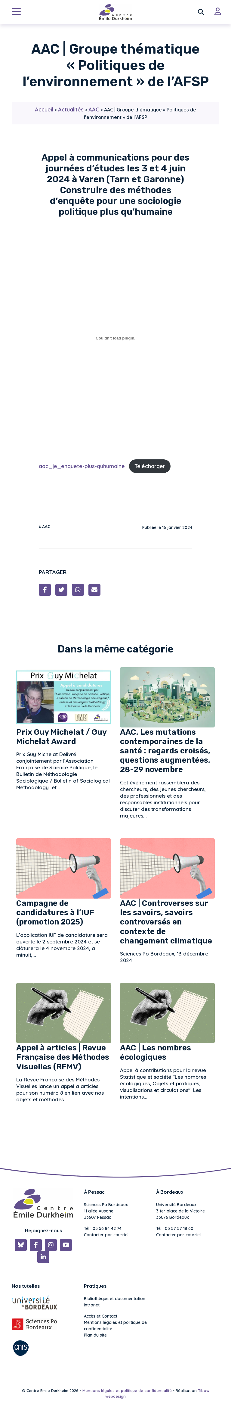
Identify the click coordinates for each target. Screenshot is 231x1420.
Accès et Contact (100, 1316)
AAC (93, 109)
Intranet (92, 1305)
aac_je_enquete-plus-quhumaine (82, 466)
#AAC (44, 526)
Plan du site (95, 1335)
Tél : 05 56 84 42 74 (103, 1228)
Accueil (44, 109)
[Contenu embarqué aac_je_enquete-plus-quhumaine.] (115, 338)
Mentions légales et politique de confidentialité (115, 1325)
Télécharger (149, 466)
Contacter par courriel (106, 1234)
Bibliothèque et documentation (114, 1298)
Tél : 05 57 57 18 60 (174, 1228)
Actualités (71, 109)
